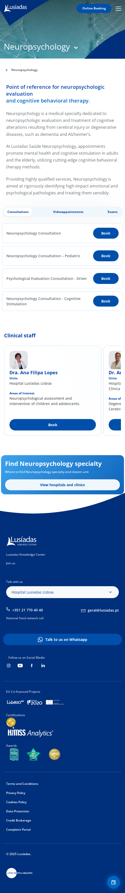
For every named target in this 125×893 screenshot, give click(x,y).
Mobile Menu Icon (118, 8)
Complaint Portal (18, 829)
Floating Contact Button (114, 882)
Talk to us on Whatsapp (66, 639)
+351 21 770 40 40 (27, 610)
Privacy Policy (15, 793)
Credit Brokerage (18, 820)
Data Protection (17, 811)
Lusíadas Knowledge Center (25, 554)
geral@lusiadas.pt (103, 610)
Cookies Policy (16, 802)
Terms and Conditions (22, 784)
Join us (10, 563)
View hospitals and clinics (62, 484)
